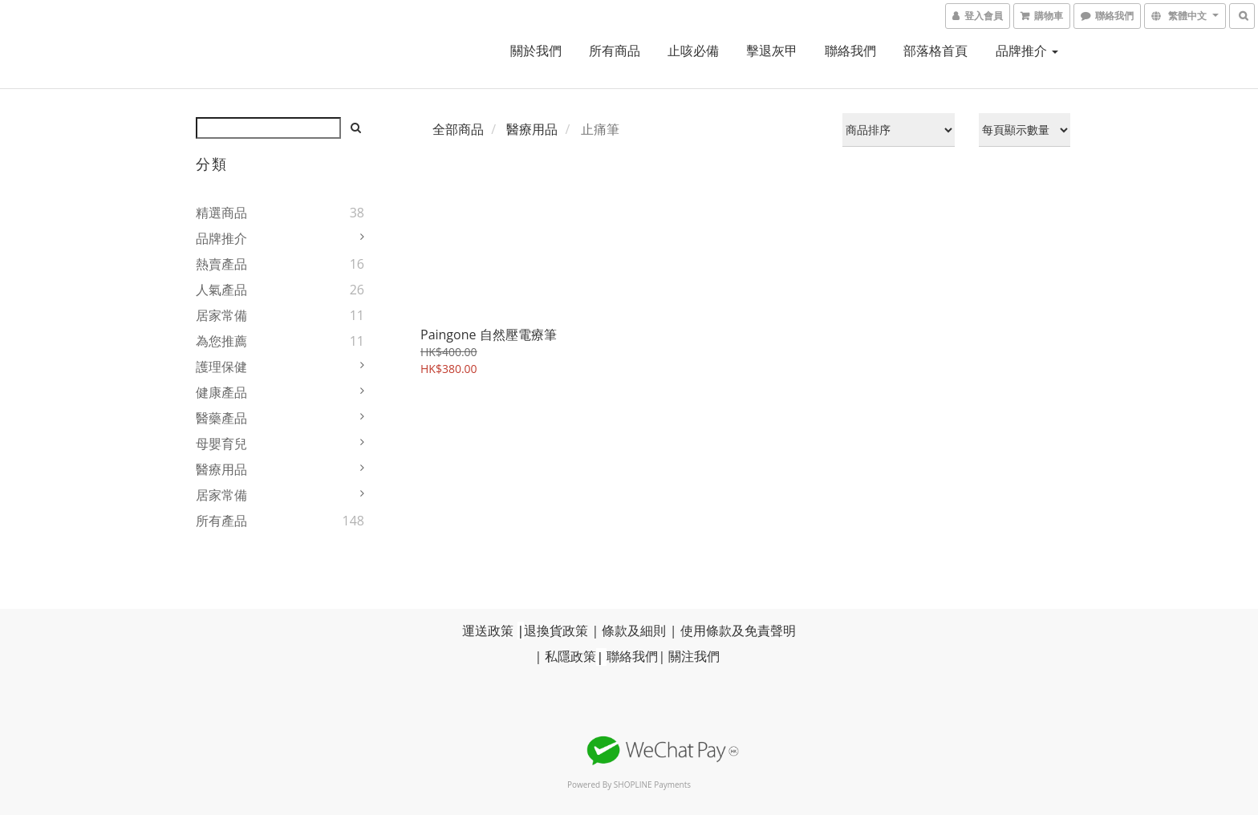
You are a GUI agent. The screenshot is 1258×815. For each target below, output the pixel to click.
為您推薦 (221, 341)
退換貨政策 (556, 630)
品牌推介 (1027, 50)
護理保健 (221, 366)
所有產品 (221, 520)
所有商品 (614, 50)
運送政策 (487, 630)
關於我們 (536, 50)
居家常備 (221, 315)
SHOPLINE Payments (652, 784)
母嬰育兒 (221, 443)
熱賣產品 (221, 264)
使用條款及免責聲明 (738, 630)
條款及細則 (634, 630)
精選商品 (221, 212)
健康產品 (221, 392)
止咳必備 (693, 50)
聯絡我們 (850, 50)
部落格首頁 (935, 50)
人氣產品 (221, 289)
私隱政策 (570, 657)
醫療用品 (221, 469)
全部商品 (458, 129)
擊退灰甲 (771, 50)
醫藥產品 (221, 418)
